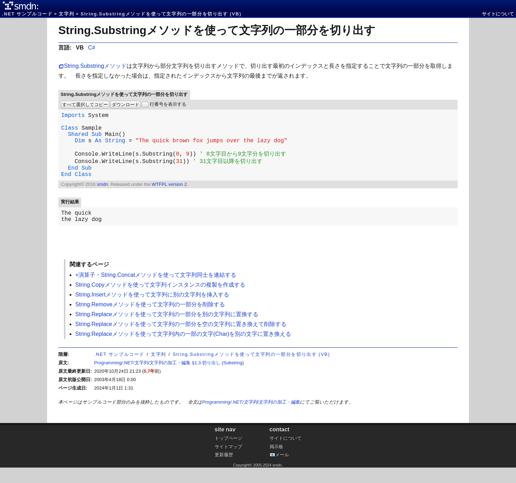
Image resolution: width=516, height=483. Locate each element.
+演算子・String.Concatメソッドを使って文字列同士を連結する (155, 290)
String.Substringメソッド (95, 66)
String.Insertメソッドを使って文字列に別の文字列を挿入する (152, 310)
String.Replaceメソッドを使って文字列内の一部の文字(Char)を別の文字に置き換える (183, 349)
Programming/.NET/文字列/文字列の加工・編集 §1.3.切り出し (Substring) (169, 378)
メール (282, 470)
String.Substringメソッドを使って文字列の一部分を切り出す (216, 30)
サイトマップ (228, 462)
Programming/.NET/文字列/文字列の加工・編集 (251, 417)
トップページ (228, 453)
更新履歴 (224, 470)
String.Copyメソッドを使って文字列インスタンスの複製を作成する (160, 300)
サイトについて (498, 14)
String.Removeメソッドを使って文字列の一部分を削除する (150, 320)
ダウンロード (125, 104)
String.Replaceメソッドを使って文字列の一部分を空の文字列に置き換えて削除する (180, 339)
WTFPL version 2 (169, 197)
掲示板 (276, 462)
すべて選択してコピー (85, 104)
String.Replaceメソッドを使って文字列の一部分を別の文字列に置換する (166, 330)
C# (91, 48)
